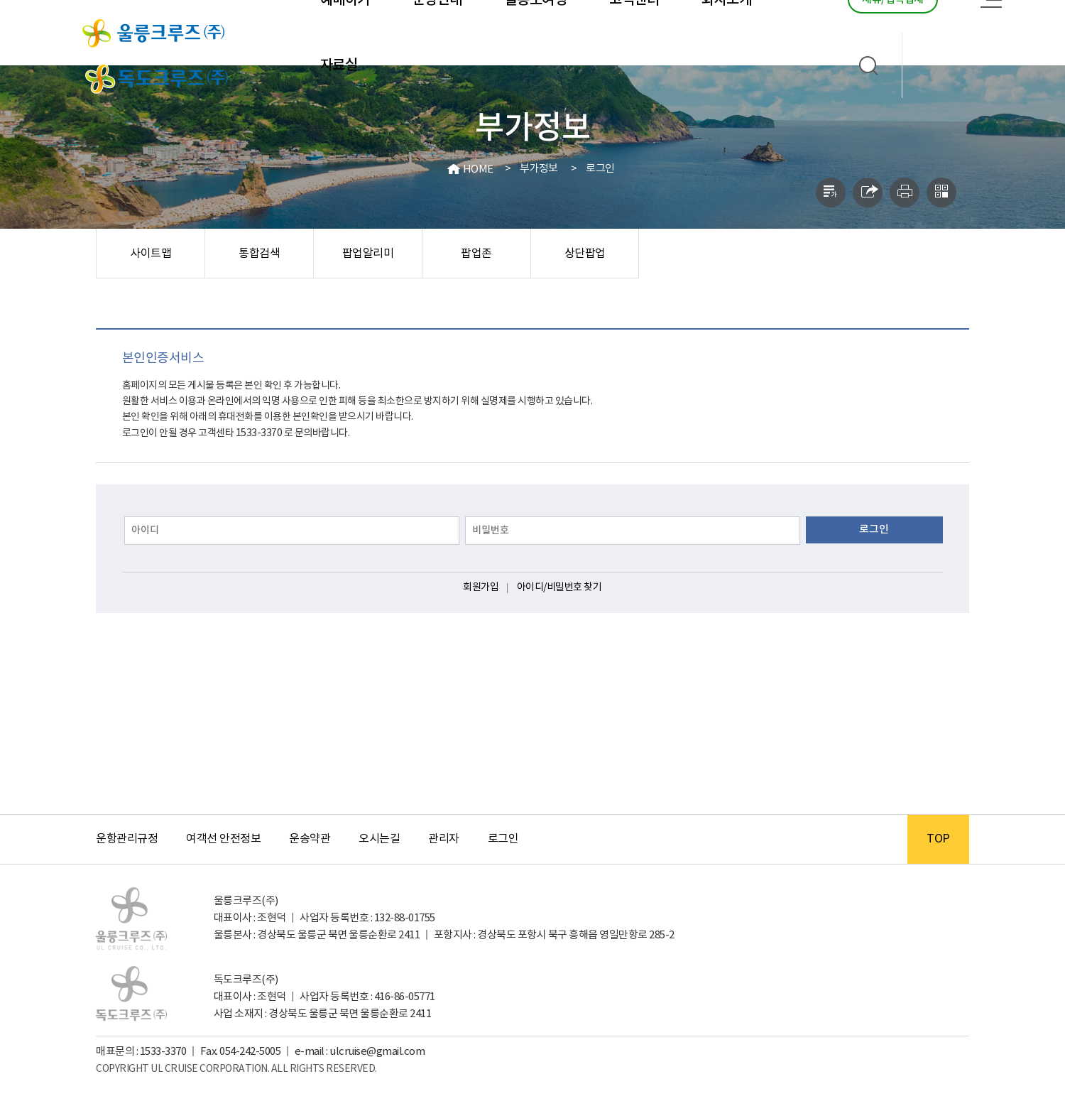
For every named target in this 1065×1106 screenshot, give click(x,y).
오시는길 (379, 839)
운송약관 (309, 839)
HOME (478, 169)
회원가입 (480, 587)
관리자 (443, 839)
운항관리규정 (127, 839)
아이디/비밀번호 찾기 (559, 587)
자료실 (339, 65)
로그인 (600, 169)
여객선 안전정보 (223, 839)
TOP (938, 839)
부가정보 (539, 169)
